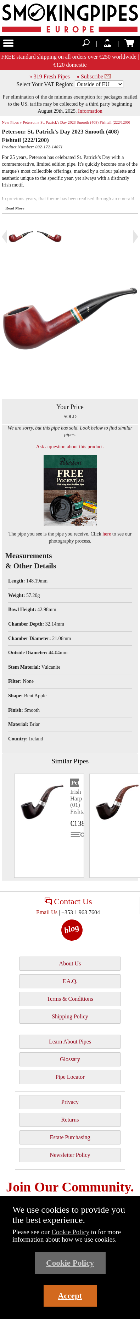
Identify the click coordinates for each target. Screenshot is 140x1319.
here (106, 534)
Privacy (70, 1102)
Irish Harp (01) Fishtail (79, 801)
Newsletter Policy (70, 1155)
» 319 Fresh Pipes (49, 76)
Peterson (75, 782)
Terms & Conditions (70, 999)
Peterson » (31, 122)
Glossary (70, 1059)
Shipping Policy (70, 1016)
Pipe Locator (69, 1077)
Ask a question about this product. (70, 446)
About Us (70, 963)
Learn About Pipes (70, 1042)
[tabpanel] (49, 826)
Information (90, 111)
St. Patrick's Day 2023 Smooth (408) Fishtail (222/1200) (85, 122)
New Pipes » (12, 122)
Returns (70, 1120)
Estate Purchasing (70, 1137)
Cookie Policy (71, 1232)
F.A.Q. (70, 981)
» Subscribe (94, 76)
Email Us (46, 912)
